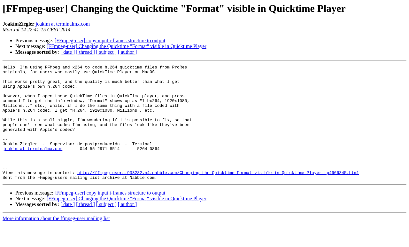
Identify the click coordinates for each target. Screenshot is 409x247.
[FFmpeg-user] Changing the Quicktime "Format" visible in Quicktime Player (126, 46)
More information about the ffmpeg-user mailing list (56, 241)
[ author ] (127, 52)
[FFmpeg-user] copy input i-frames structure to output (110, 40)
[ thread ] (85, 52)
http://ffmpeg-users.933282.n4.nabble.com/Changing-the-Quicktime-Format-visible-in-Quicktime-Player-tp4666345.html (218, 194)
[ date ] (67, 52)
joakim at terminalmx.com (63, 24)
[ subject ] (106, 52)
